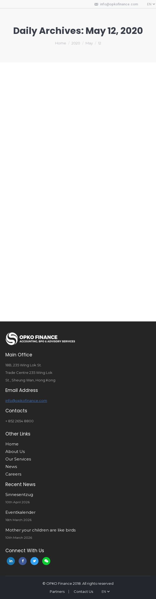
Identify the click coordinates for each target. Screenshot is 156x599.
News (11, 466)
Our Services (18, 459)
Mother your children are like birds (40, 530)
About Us (15, 451)
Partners (57, 591)
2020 (76, 43)
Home (60, 43)
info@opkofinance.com (119, 4)
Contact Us (83, 591)
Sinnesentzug (19, 494)
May (89, 43)
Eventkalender (20, 512)
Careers (13, 474)
